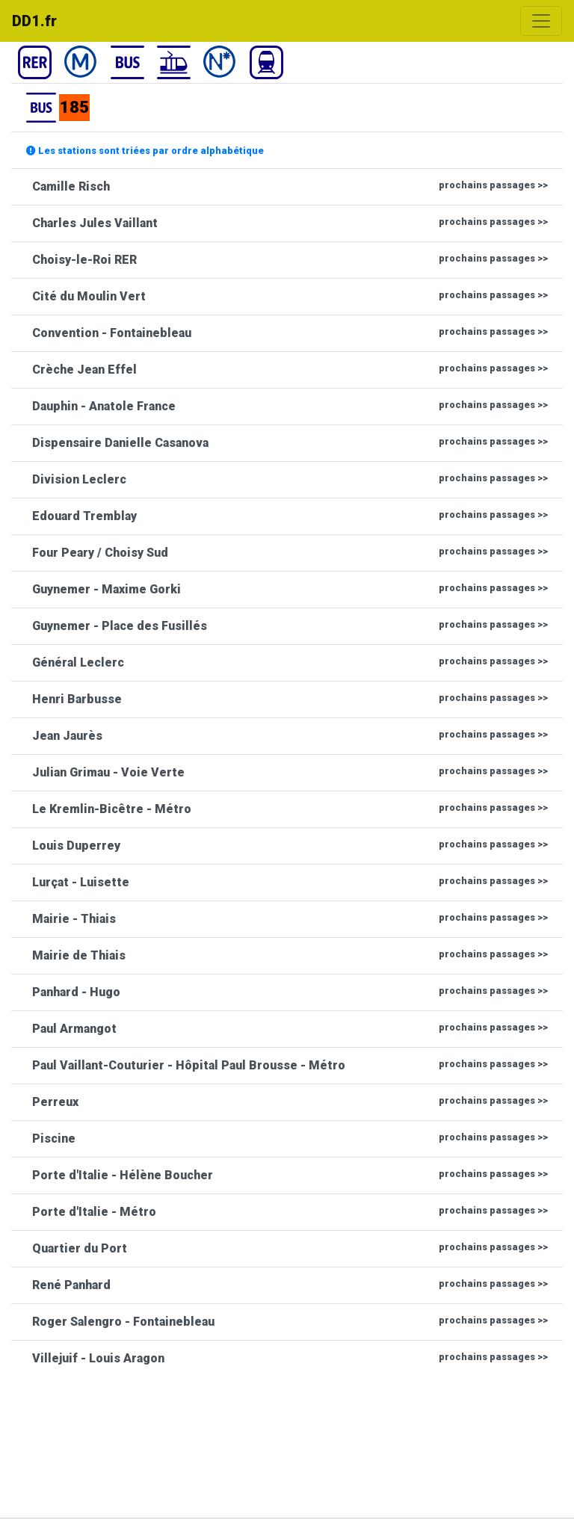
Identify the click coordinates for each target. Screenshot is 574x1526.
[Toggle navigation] (541, 21)
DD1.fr (34, 21)
